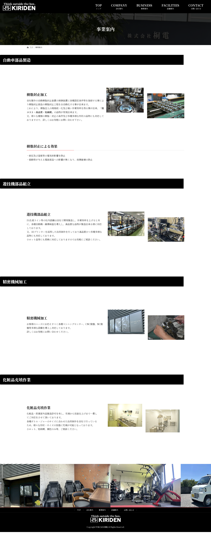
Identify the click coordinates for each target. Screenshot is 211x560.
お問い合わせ (129, 510)
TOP (79, 510)
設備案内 (114, 510)
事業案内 (102, 510)
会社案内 (89, 510)
